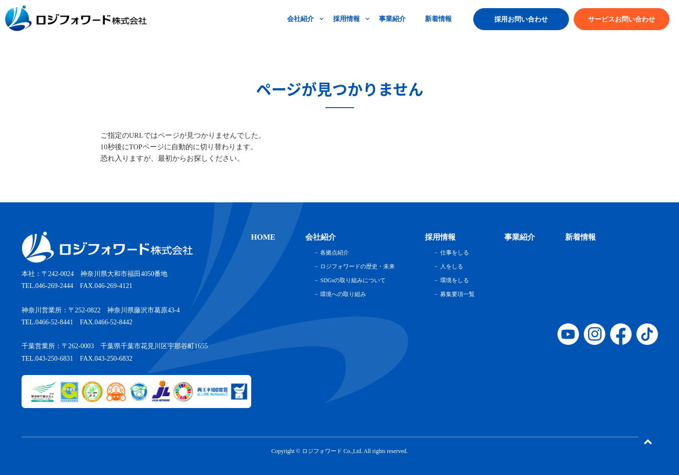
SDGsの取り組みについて (353, 280)
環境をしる (454, 280)
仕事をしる (454, 252)
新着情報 (438, 18)
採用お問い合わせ (521, 19)
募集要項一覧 (457, 294)
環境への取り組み (343, 294)
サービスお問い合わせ (621, 19)
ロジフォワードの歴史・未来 (357, 266)
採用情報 (346, 18)
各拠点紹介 (334, 252)
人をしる (451, 266)
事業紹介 (392, 18)
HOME (263, 237)
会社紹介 (300, 18)
